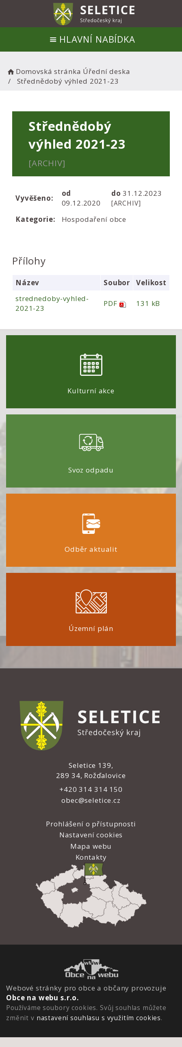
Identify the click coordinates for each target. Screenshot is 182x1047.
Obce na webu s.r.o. (42, 997)
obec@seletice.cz (91, 800)
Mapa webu (91, 846)
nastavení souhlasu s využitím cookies (99, 1017)
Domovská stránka (43, 71)
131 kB (148, 303)
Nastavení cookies (91, 834)
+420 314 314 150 (91, 789)
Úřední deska (106, 71)
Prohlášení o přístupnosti (91, 823)
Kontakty (91, 857)
